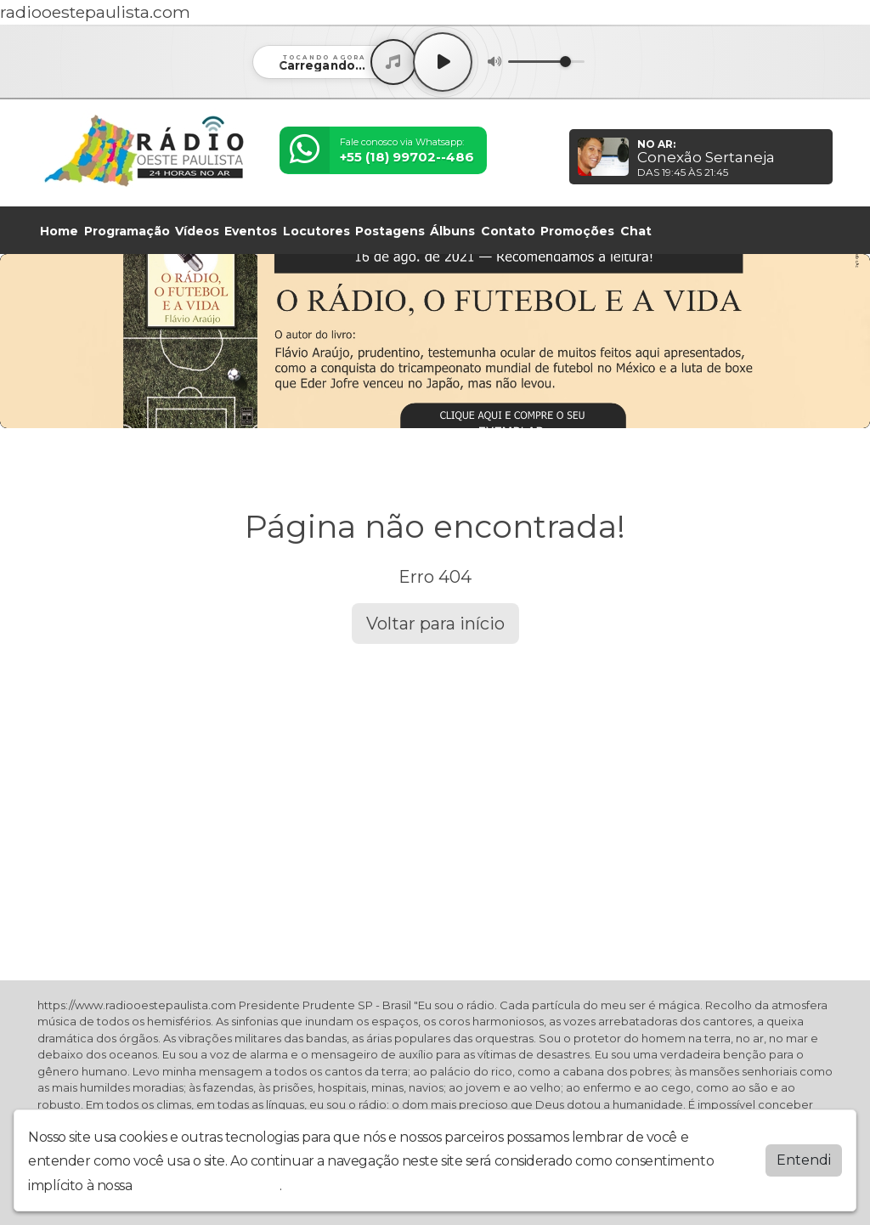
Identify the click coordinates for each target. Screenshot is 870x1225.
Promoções (577, 231)
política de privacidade (207, 1185)
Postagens (390, 231)
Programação (127, 231)
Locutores (316, 231)
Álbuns (452, 231)
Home (59, 231)
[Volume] (546, 61)
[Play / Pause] (442, 62)
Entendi (804, 1160)
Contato (508, 231)
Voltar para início (435, 623)
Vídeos (197, 231)
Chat (636, 231)
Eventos (250, 231)
